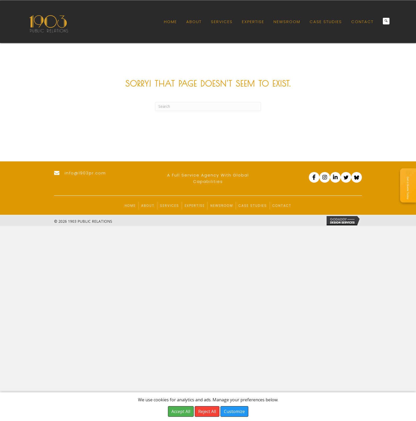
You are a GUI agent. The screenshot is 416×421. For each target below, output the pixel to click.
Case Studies (253, 205)
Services (169, 205)
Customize (234, 411)
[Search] (208, 106)
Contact (281, 205)
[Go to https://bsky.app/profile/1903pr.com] (356, 177)
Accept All (180, 411)
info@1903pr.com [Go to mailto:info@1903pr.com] (85, 173)
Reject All (207, 411)
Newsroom (221, 205)
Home (130, 205)
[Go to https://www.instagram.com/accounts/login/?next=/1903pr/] (324, 177)
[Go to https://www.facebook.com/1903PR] (314, 177)
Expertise (195, 205)
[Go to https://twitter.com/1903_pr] (346, 177)
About (147, 205)
